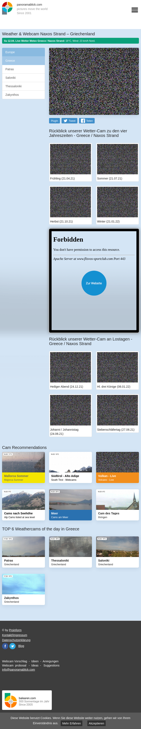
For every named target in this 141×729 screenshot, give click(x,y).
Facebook (5, 646)
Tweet (72, 120)
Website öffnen (94, 283)
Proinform (15, 630)
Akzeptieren (96, 723)
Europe (10, 52)
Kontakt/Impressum (14, 635)
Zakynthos (12, 94)
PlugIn (54, 120)
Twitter (12, 646)
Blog (21, 646)
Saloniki (10, 77)
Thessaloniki (13, 86)
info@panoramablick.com (18, 669)
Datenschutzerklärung (16, 640)
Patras (9, 69)
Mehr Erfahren (71, 723)
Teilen (89, 120)
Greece (10, 60)
